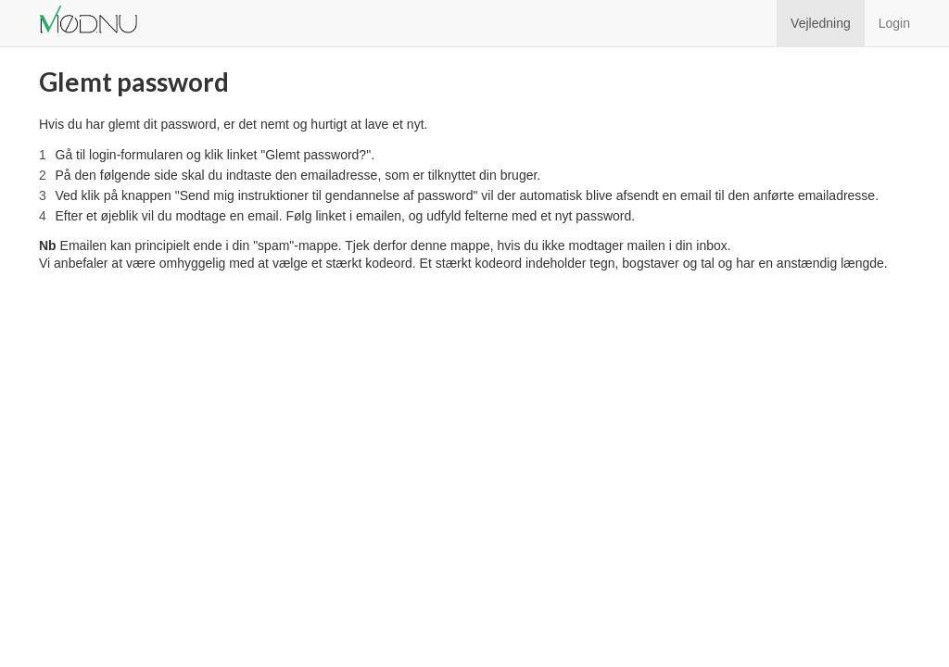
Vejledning (821, 23)
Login (894, 23)
